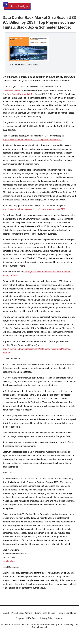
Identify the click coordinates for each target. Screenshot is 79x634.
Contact (59, 618)
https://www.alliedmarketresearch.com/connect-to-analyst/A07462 (34, 209)
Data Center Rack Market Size (21, 94)
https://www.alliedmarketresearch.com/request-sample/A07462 (32, 139)
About (6, 613)
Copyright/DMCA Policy (27, 618)
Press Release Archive (21, 613)
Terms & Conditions (66, 613)
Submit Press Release (45, 613)
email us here (9, 561)
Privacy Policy (47, 618)
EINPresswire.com (12, 90)
